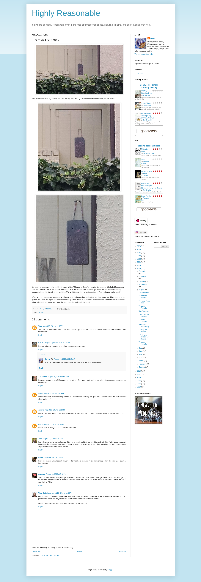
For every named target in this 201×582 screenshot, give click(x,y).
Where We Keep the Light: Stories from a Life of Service (151, 185)
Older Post (122, 551)
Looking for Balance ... (143, 331)
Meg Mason (146, 95)
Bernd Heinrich (147, 120)
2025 (139, 249)
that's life (41, 312)
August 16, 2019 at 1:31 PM (55, 410)
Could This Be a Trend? (144, 315)
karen (40, 458)
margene (41, 474)
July (140, 348)
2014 (139, 384)
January (142, 367)
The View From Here (144, 302)
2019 (139, 268)
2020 (139, 265)
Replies (43, 354)
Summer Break (144, 293)
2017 (139, 374)
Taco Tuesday (144, 311)
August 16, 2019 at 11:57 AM (58, 377)
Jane (40, 439)
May (140, 354)
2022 (139, 259)
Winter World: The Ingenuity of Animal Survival (147, 115)
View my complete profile (144, 54)
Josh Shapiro (147, 190)
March (141, 361)
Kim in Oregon (44, 343)
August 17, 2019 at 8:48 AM (54, 424)
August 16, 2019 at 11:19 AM (60, 343)
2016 (139, 377)
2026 (139, 246)
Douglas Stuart (147, 105)
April (141, 358)
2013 (139, 387)
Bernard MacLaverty (149, 153)
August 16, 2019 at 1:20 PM (54, 393)
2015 (139, 381)
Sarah (40, 393)
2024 (139, 253)
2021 (139, 262)
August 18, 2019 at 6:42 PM (56, 474)
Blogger (110, 570)
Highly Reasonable (66, 13)
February (142, 364)
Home (79, 551)
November (142, 276)
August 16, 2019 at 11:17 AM (53, 326)
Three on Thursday (143, 307)
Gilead (143, 159)
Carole (40, 424)
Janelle (41, 410)
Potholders (140, 73)
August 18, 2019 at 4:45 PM (54, 458)
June (141, 351)
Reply (40, 335)
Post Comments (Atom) (50, 555)
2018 (139, 371)
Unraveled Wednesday (144, 326)
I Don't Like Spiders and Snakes (144, 337)
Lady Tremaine (146, 171)
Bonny (47, 359)
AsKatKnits (42, 377)
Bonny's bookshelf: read (149, 146)
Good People (146, 196)
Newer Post (37, 551)
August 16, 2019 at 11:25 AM (64, 359)
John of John (146, 103)
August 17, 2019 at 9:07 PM (53, 439)
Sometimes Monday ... (143, 297)
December (142, 271)
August (142, 290)
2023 (139, 256)
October (142, 281)
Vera (40, 326)
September (143, 285)
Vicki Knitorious (44, 493)
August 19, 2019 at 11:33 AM (62, 493)
